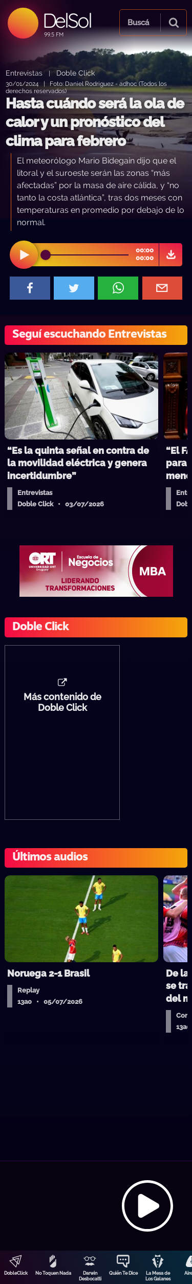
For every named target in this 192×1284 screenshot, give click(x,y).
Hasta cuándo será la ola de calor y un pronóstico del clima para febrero (95, 122)
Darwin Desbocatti (90, 1276)
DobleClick (16, 1273)
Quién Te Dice (123, 1273)
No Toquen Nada (53, 1273)
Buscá (138, 22)
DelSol (66, 20)
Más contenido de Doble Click (62, 702)
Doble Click (75, 72)
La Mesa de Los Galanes (157, 1276)
